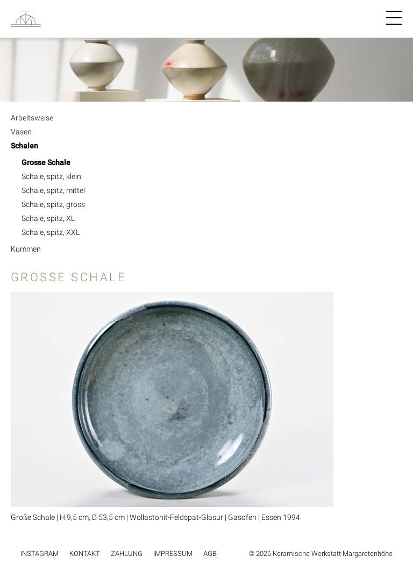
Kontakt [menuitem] (84, 553)
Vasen (21, 131)
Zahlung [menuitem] (127, 553)
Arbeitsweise (32, 117)
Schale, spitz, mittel (53, 190)
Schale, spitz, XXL (51, 232)
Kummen (26, 249)
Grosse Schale (46, 162)
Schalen (24, 145)
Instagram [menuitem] (39, 553)
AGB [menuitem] (210, 553)
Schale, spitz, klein (51, 176)
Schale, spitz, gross (53, 204)
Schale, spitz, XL (48, 218)
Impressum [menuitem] (173, 553)
